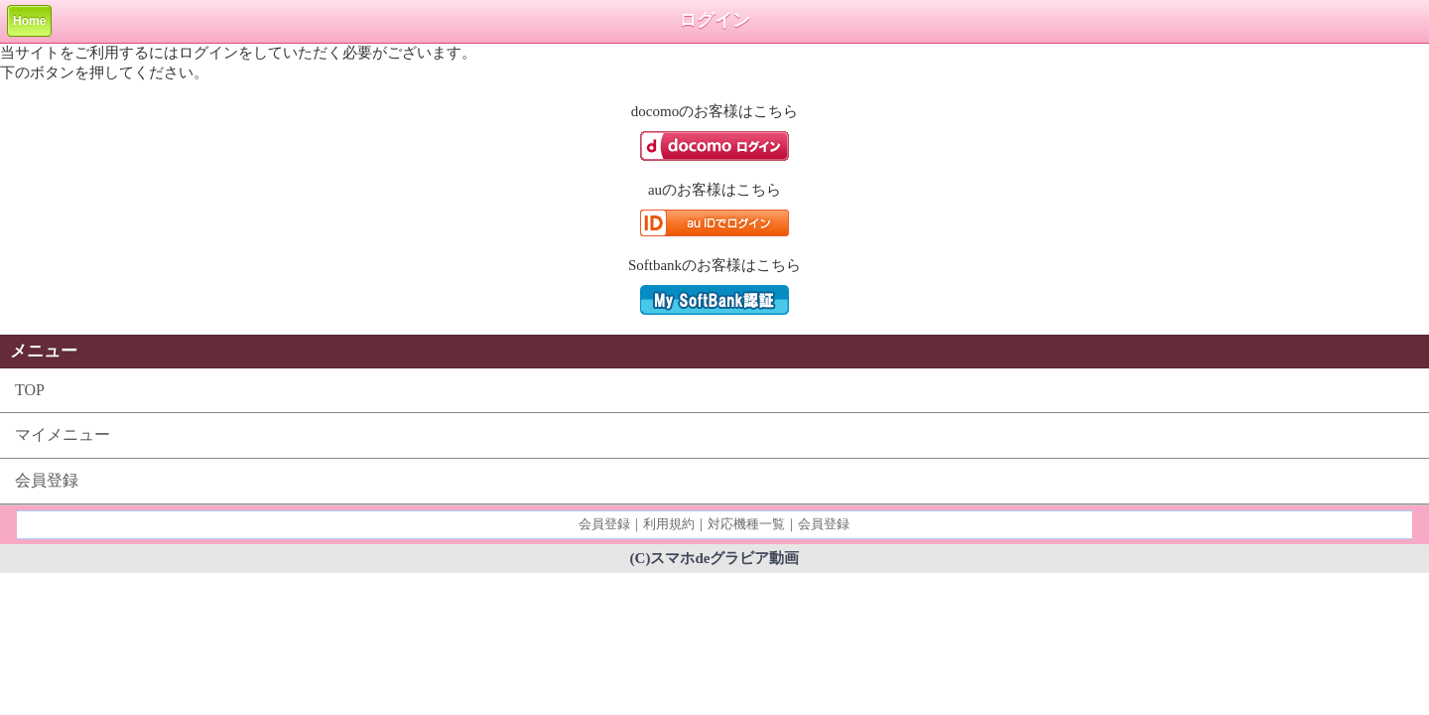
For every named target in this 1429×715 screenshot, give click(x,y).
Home (29, 21)
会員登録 (46, 480)
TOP (30, 389)
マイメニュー (62, 434)
